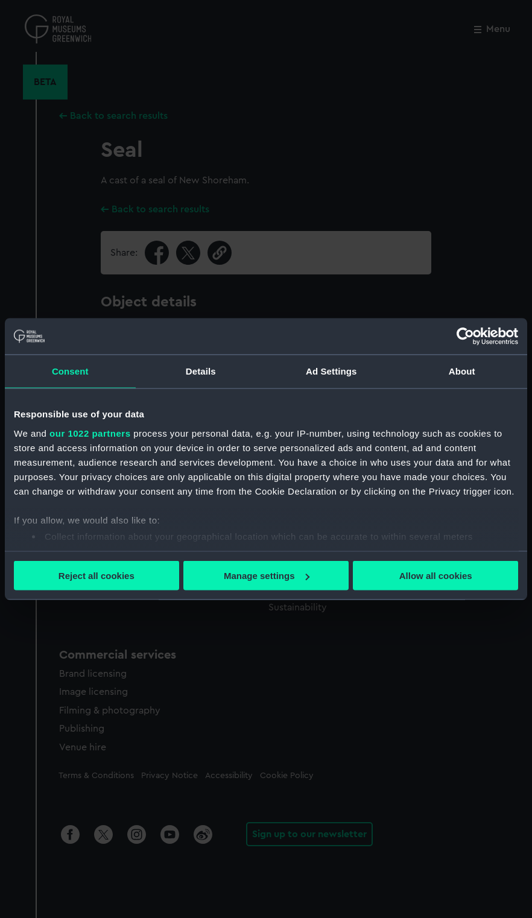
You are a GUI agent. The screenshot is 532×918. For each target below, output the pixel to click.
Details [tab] (201, 371)
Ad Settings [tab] (331, 371)
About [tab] (462, 371)
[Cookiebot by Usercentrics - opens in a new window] (465, 337)
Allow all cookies (435, 576)
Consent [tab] (70, 371)
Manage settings (266, 576)
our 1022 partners (89, 433)
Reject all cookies (97, 576)
